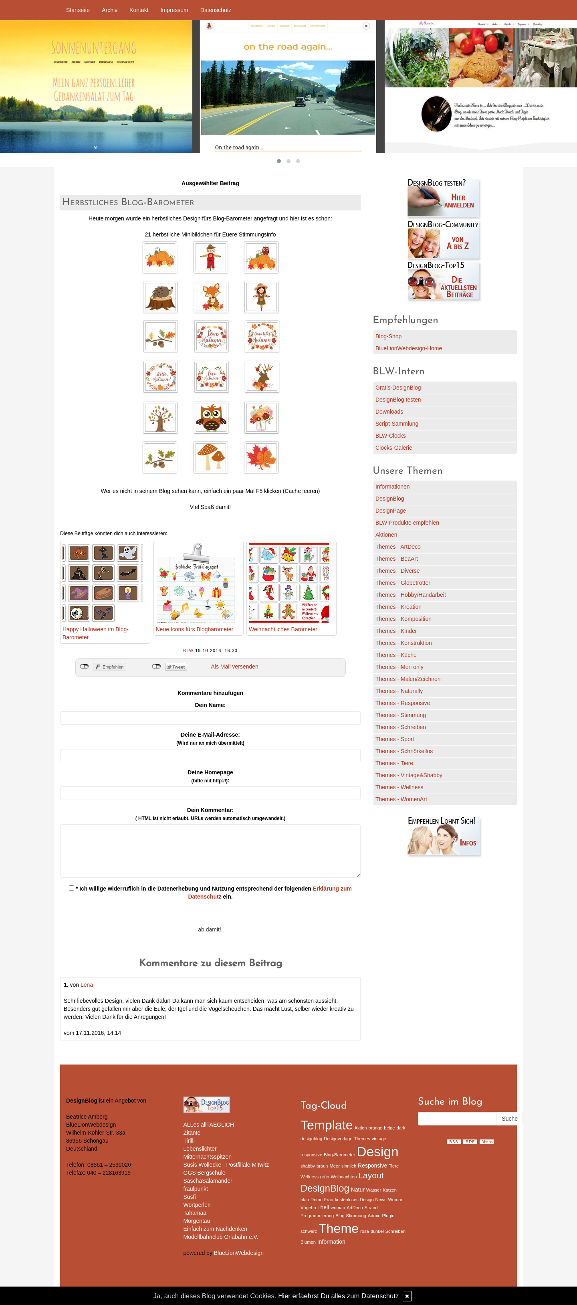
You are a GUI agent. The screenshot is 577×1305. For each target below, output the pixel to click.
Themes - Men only (399, 667)
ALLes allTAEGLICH (209, 1124)
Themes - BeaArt (396, 559)
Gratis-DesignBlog (398, 387)
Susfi (190, 1197)
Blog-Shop (388, 336)
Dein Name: (210, 705)
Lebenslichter (200, 1148)
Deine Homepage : (210, 776)
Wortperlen (197, 1205)
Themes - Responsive (402, 703)
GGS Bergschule (205, 1173)
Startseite (78, 10)
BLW (188, 650)
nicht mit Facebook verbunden (84, 666)
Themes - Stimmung (400, 715)
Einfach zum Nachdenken (216, 1229)
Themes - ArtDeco (398, 546)
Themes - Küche (396, 655)
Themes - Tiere (394, 763)
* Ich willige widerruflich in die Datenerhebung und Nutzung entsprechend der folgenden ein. (210, 892)
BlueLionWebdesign (239, 1253)
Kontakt (138, 10)
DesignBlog (389, 498)
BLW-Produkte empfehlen (407, 522)
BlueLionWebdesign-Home (408, 348)
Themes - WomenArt (401, 799)
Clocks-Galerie (393, 447)
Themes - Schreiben (400, 727)
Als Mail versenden (234, 666)
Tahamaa (195, 1213)
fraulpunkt (196, 1189)
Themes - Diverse (397, 571)
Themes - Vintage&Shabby (408, 775)
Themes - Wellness (399, 787)
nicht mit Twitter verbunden (156, 666)
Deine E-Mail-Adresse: (210, 738)
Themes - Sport (394, 739)
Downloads (389, 411)
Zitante (192, 1132)
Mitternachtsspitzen (208, 1156)
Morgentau (197, 1221)
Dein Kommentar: (210, 814)
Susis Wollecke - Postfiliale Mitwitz (226, 1165)
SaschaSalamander (208, 1181)
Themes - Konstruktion (403, 643)
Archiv (109, 10)
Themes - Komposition (403, 619)
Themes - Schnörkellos (404, 751)
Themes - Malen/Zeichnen (408, 679)
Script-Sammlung (396, 423)
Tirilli (189, 1140)
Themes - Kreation (398, 607)
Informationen (392, 486)
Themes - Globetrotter (402, 583)
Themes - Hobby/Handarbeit (410, 595)
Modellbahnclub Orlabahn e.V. (221, 1237)
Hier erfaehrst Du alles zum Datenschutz (338, 1296)
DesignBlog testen (398, 399)
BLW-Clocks (390, 435)
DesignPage (390, 510)
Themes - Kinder (396, 631)
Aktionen (386, 534)
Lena (87, 985)
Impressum (174, 10)
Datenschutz (216, 10)
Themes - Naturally (399, 691)
